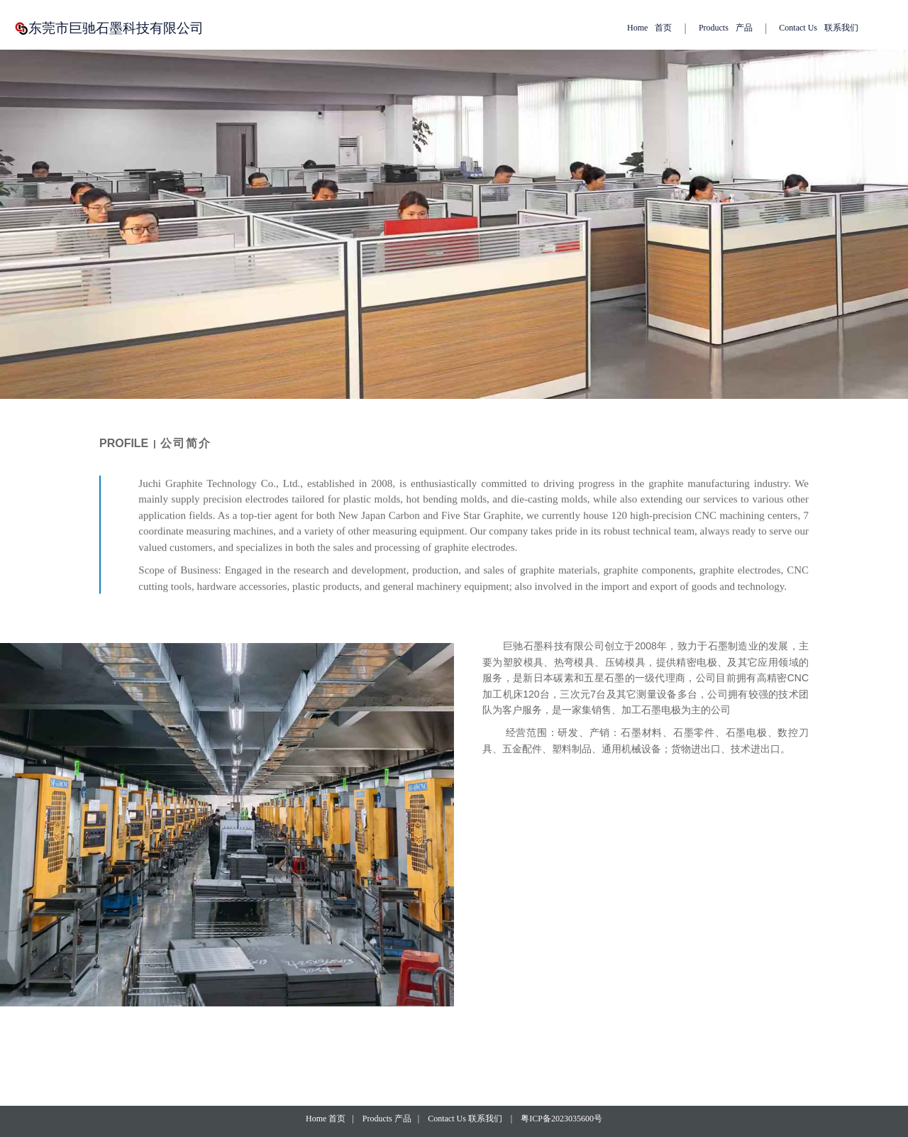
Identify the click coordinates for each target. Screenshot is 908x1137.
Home (649, 28)
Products (726, 28)
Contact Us (818, 28)
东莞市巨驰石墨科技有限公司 (121, 28)
